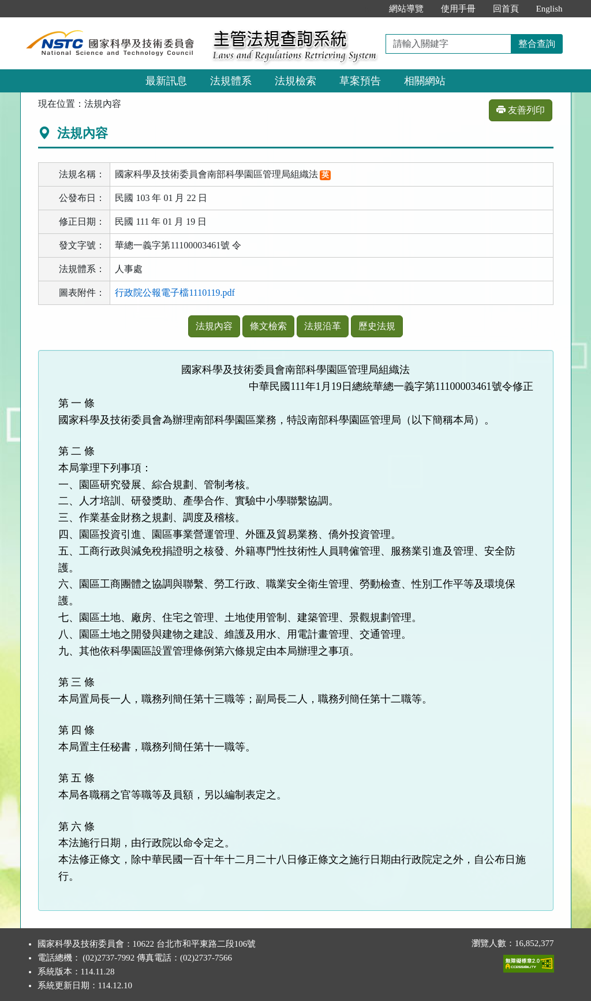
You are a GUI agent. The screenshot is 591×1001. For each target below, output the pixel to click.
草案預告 (360, 81)
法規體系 (231, 81)
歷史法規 (376, 326)
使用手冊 (458, 8)
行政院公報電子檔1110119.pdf (175, 292)
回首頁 (506, 8)
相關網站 (425, 81)
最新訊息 (166, 81)
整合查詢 (536, 44)
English (549, 8)
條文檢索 (268, 326)
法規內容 (214, 326)
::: (368, 8)
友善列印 (520, 110)
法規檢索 (295, 81)
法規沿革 (322, 326)
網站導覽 (406, 8)
